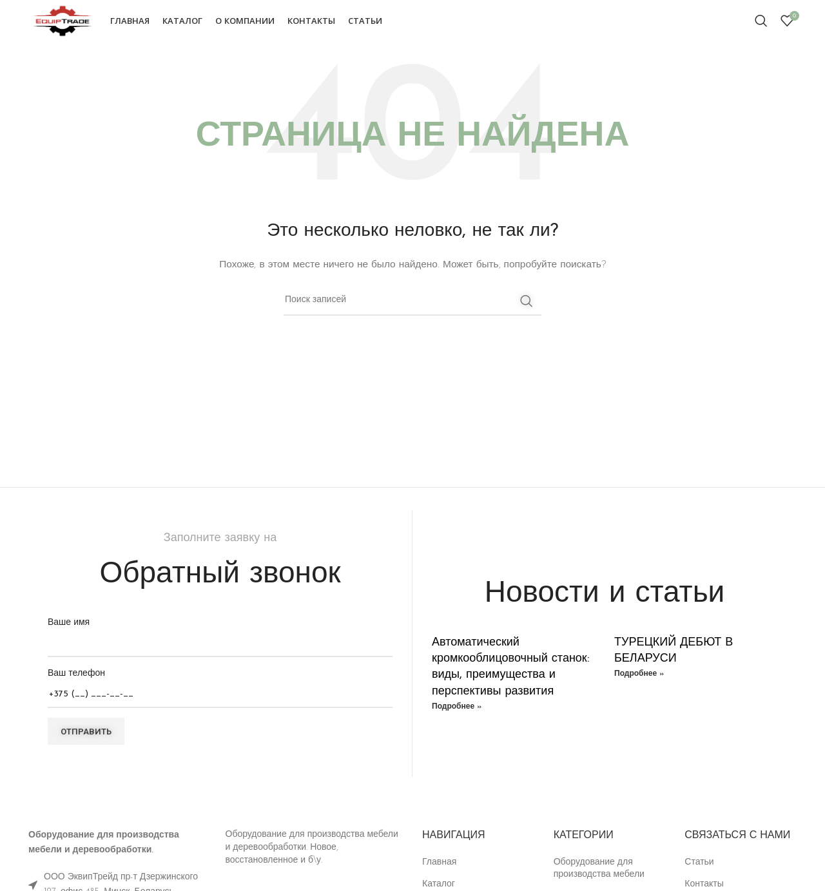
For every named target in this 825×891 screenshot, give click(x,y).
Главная (439, 875)
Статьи (698, 875)
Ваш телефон (220, 697)
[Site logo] (75, 27)
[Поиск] (761, 28)
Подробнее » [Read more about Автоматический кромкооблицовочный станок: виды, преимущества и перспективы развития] (456, 719)
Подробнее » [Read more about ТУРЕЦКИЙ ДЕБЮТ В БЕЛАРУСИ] (639, 687)
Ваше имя (220, 646)
